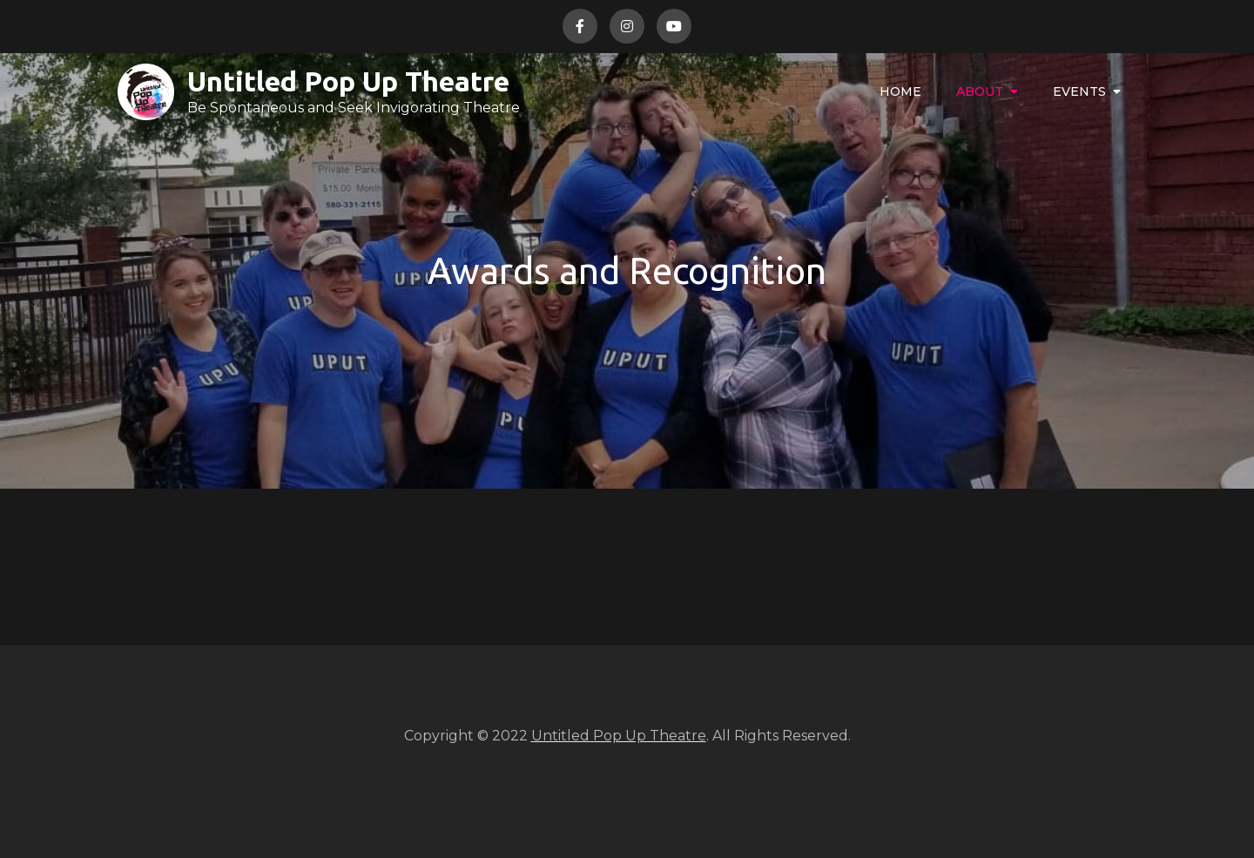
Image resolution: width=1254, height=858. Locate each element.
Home (900, 91)
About (979, 91)
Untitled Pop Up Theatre (348, 81)
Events (1079, 91)
